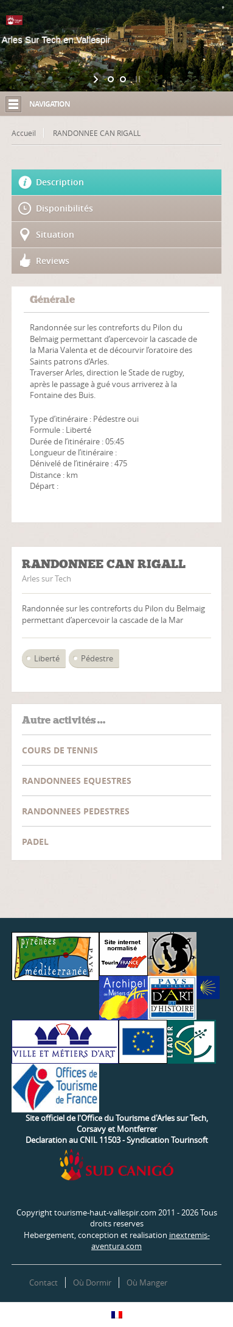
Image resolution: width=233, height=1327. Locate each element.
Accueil (24, 133)
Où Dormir (92, 1282)
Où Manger (147, 1282)
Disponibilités (64, 208)
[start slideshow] (97, 79)
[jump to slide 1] (111, 79)
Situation (55, 234)
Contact (43, 1282)
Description (60, 182)
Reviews (52, 260)
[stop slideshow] (136, 79)
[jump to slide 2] (123, 79)
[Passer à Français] (116, 1314)
